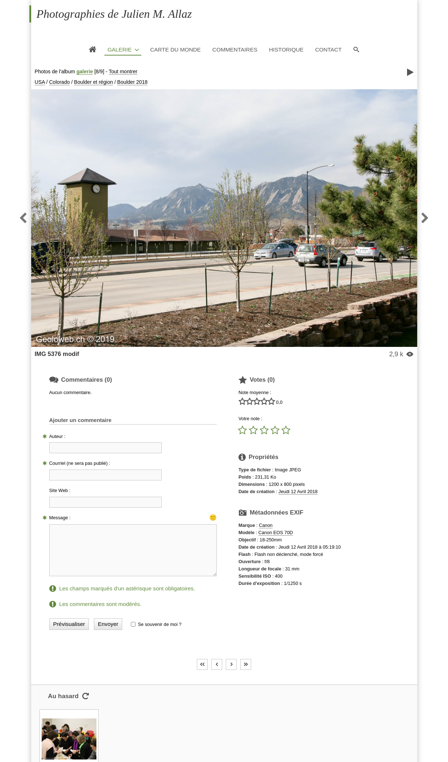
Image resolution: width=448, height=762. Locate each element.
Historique (286, 49)
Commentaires (234, 49)
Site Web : (60, 490)
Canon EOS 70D (275, 532)
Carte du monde (175, 49)
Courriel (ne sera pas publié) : (80, 463)
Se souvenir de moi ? (159, 624)
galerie (84, 71)
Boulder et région (93, 82)
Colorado (59, 82)
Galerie (119, 49)
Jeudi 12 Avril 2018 (298, 491)
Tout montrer (123, 71)
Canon (266, 525)
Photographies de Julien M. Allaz (114, 13)
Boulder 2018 (132, 82)
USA (40, 82)
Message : (60, 517)
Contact (328, 49)
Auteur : (57, 436)
